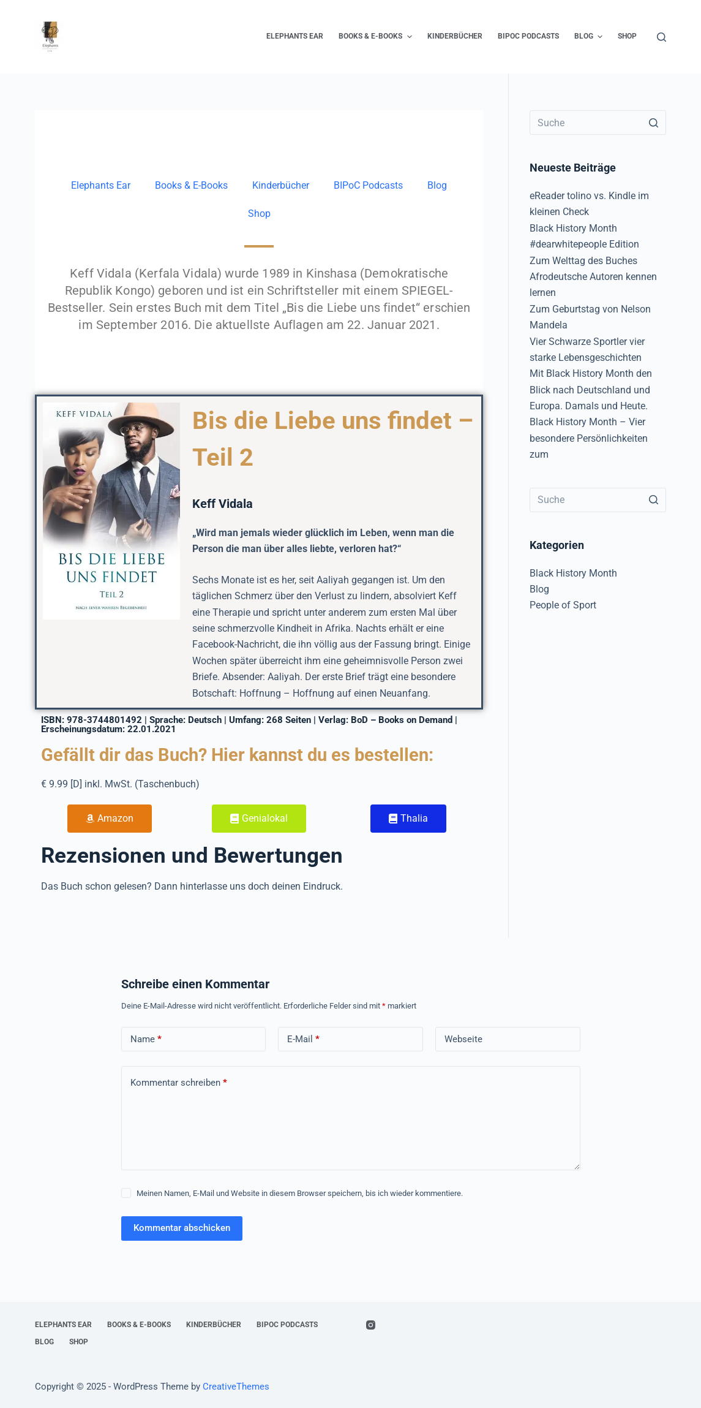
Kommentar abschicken (181, 1227)
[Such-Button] (654, 122)
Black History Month (573, 573)
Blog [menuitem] (589, 36)
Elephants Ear (100, 185)
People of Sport (563, 605)
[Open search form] (661, 37)
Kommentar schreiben (178, 1083)
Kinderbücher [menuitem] (454, 36)
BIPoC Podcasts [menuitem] (528, 36)
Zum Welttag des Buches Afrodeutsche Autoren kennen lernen (593, 277)
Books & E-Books (191, 185)
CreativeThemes (236, 1386)
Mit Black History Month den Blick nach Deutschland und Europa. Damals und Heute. (591, 390)
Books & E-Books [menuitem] (376, 36)
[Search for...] (598, 122)
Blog (437, 185)
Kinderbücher (280, 185)
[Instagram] (370, 1325)
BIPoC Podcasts (368, 185)
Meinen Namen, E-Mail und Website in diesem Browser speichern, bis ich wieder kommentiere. (300, 1193)
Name (146, 1039)
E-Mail (303, 1039)
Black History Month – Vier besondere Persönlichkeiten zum (589, 438)
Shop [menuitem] (627, 36)
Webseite (463, 1039)
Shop (259, 213)
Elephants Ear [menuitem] (294, 36)
